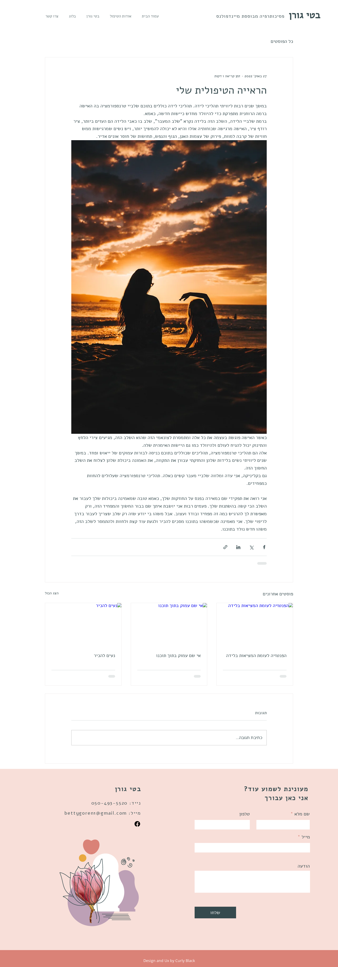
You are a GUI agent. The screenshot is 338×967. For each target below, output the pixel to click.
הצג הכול (52, 593)
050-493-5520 (109, 803)
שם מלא (302, 813)
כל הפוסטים (282, 41)
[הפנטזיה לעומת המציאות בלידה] (255, 624)
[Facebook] (137, 824)
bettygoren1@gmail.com (95, 813)
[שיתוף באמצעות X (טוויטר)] (251, 547)
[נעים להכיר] (83, 624)
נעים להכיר (104, 655)
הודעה (304, 866)
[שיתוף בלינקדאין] (238, 547)
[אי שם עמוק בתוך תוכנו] (169, 624)
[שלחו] (215, 912)
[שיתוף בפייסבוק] (264, 547)
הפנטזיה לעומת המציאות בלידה (256, 655)
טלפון (244, 813)
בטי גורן (304, 15)
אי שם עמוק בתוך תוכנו (178, 655)
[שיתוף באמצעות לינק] (225, 547)
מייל (306, 836)
